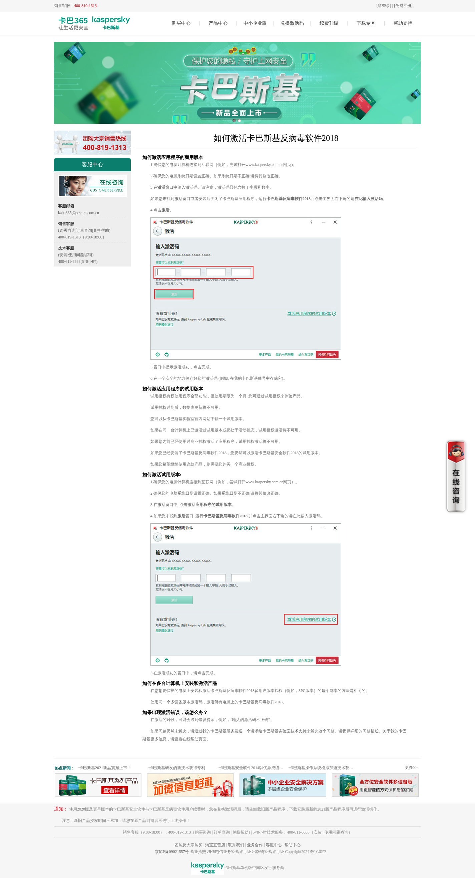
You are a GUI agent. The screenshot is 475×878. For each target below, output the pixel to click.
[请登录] (384, 5)
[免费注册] (403, 5)
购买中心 (181, 23)
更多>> (411, 767)
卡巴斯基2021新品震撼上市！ (104, 767)
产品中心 (218, 23)
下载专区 (366, 23)
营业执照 (198, 851)
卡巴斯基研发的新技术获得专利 (176, 767)
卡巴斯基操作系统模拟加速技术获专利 (322, 767)
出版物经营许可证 (268, 851)
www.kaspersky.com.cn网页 (268, 482)
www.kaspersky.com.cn (264, 164)
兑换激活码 (292, 23)
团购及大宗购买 (188, 845)
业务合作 (255, 845)
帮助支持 (403, 23)
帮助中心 (293, 845)
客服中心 (274, 845)
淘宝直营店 (215, 845)
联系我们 (236, 845)
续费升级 (329, 23)
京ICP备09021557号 (172, 851)
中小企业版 (255, 23)
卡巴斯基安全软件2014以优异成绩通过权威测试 (252, 767)
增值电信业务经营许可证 (229, 851)
